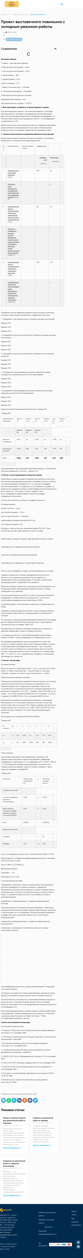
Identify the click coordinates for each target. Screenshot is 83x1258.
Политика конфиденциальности (47, 1232)
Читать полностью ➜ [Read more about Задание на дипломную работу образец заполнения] (12, 1195)
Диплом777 (5, 15)
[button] (61, 4)
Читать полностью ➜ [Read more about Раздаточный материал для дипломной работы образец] (12, 1148)
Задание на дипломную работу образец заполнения (14, 1163)
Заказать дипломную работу (47, 1214)
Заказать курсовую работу (46, 1221)
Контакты (49, 1227)
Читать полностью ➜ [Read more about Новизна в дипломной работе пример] (42, 1145)
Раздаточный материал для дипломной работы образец (14, 1120)
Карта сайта (74, 1213)
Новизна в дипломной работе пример (43, 1119)
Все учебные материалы (76, 1222)
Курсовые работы (20, 15)
